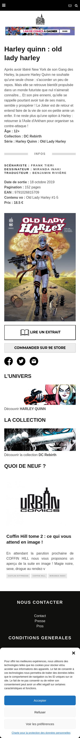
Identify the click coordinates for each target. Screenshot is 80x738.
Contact (40, 616)
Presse (40, 621)
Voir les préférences (40, 724)
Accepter (40, 700)
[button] (73, 653)
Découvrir (25, 409)
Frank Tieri (42, 165)
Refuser (40, 712)
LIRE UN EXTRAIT (40, 332)
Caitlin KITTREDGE (18, 576)
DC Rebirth (33, 136)
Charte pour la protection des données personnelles (41, 732)
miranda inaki (57, 576)
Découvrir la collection (30, 455)
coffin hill (39, 576)
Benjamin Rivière (49, 172)
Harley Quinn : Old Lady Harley (41, 141)
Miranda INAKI (47, 169)
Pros (40, 626)
